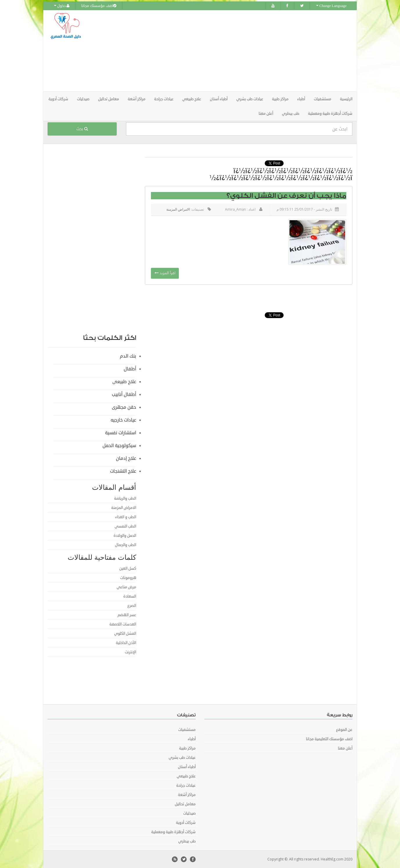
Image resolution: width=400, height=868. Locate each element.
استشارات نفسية (120, 433)
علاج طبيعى (124, 382)
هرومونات (128, 577)
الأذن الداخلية (126, 642)
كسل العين (127, 568)
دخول (61, 5)
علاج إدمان (126, 458)
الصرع (131, 605)
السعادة (129, 596)
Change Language (331, 5)
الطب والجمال (125, 545)
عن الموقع (344, 729)
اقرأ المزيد (164, 273)
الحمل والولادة (124, 535)
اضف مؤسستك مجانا (98, 5)
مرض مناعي (126, 587)
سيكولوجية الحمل (119, 445)
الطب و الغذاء (125, 517)
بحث (82, 129)
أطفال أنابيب (124, 394)
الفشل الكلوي (125, 633)
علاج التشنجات (123, 471)
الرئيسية (346, 99)
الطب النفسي (125, 526)
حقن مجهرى (124, 407)
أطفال (130, 369)
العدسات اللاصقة (122, 624)
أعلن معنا (266, 113)
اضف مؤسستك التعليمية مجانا (329, 739)
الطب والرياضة (125, 498)
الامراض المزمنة (178, 209)
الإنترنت (130, 652)
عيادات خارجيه (123, 420)
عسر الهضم (127, 615)
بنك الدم (128, 356)
